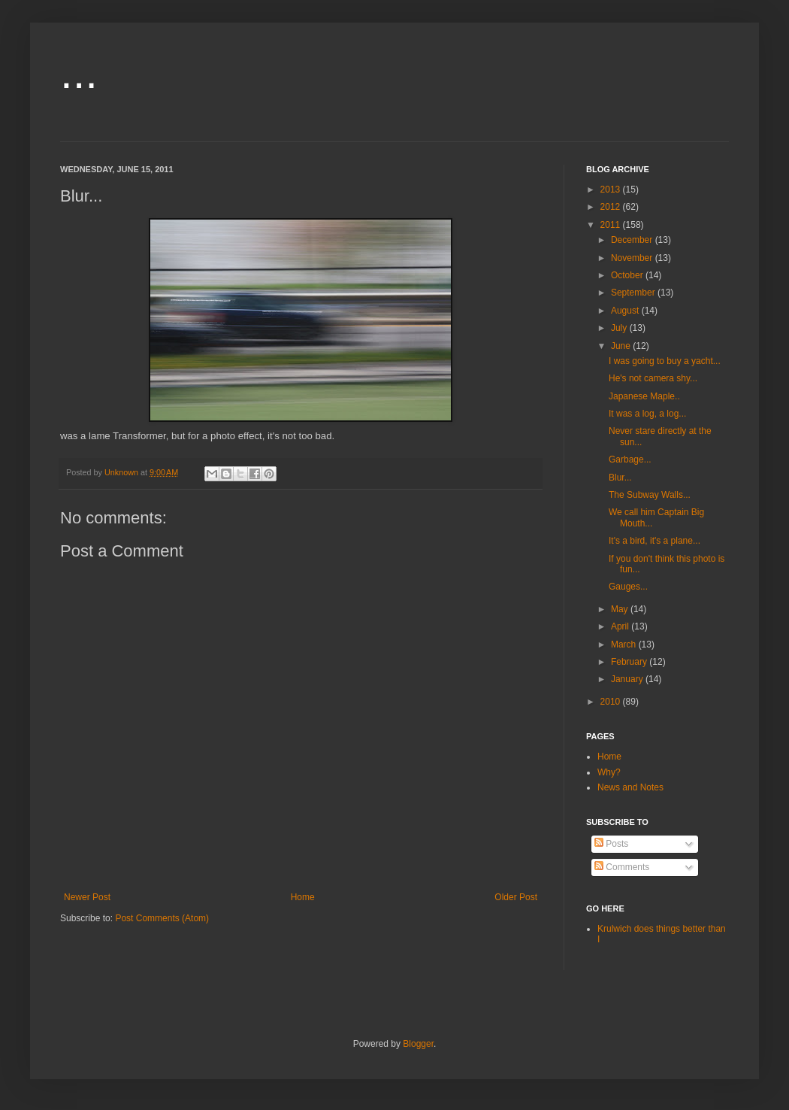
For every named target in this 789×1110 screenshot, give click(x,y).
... (79, 72)
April (621, 626)
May (620, 609)
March (625, 644)
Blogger (418, 1044)
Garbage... (630, 459)
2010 (611, 701)
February (630, 662)
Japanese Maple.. (644, 396)
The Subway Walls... (650, 495)
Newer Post (87, 897)
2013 (611, 189)
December (633, 240)
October (628, 275)
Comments (621, 867)
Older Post (515, 897)
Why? (609, 772)
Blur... (620, 477)
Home (303, 897)
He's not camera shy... (653, 378)
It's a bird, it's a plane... (654, 540)
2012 (611, 207)
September (634, 292)
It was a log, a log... (647, 413)
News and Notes (630, 787)
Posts (611, 844)
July (620, 328)
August (626, 310)
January (628, 679)
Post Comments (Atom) (162, 918)
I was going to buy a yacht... (665, 361)
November (633, 258)
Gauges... (628, 586)
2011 (611, 225)
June (622, 346)
